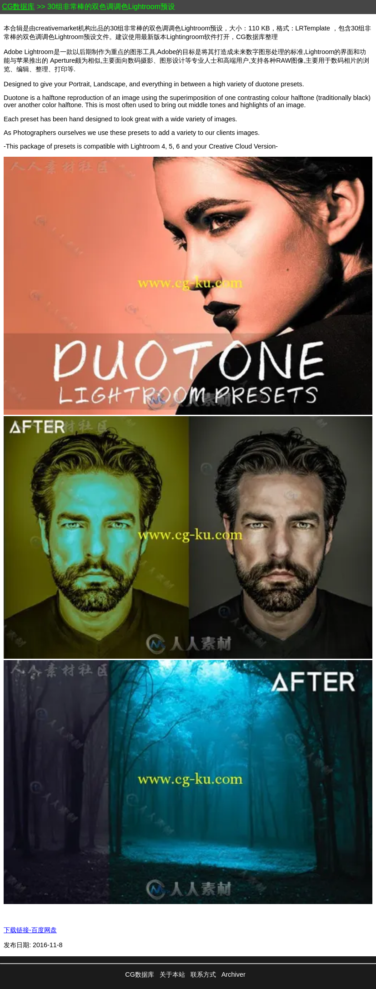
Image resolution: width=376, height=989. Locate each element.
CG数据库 (18, 6)
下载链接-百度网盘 (30, 930)
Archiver (233, 974)
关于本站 (172, 974)
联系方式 (203, 974)
